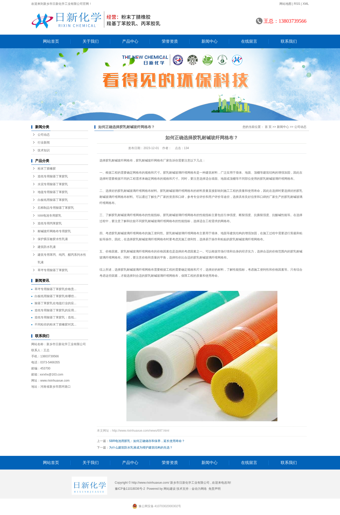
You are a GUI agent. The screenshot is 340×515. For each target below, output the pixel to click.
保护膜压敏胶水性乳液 (53, 239)
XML (306, 4)
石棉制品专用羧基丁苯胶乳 (56, 207)
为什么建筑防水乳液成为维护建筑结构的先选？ (141, 447)
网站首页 (51, 41)
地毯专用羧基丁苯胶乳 (53, 192)
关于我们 (91, 41)
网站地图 (285, 4)
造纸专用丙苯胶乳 (50, 223)
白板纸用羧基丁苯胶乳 (53, 200)
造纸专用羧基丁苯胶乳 (53, 176)
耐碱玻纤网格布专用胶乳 (54, 231)
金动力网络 (199, 488)
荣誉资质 (170, 41)
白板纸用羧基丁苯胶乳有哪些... (55, 296)
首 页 (268, 127)
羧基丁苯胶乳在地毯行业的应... (55, 303)
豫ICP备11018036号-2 (130, 488)
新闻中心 (209, 41)
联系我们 (289, 41)
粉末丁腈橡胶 (47, 168)
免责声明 (214, 488)
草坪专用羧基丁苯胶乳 (53, 270)
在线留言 (249, 41)
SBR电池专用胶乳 (50, 215)
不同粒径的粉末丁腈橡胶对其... (55, 324)
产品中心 (130, 41)
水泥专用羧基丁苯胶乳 (53, 184)
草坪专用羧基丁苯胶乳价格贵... (55, 289)
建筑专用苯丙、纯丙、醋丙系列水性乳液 (62, 258)
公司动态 (44, 134)
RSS (297, 4)
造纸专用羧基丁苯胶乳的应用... (55, 310)
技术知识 (44, 150)
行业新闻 (44, 142)
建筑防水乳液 (47, 247)
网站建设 (170, 488)
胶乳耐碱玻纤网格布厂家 (152, 160)
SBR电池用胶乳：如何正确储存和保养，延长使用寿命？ (147, 441)
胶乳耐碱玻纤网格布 (119, 160)
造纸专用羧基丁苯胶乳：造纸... (55, 317)
